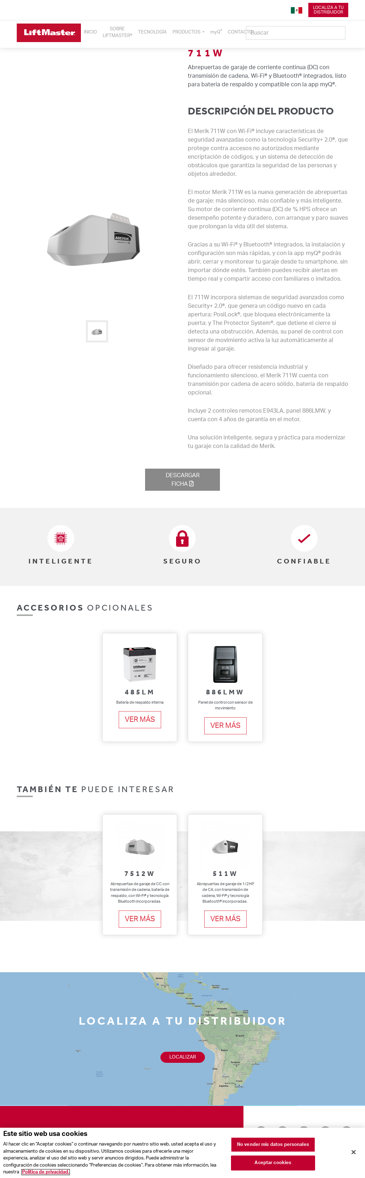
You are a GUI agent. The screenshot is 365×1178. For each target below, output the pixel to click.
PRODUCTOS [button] (187, 32)
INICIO (90, 32)
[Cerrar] (353, 1154)
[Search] (295, 33)
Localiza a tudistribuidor (328, 9)
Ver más (140, 719)
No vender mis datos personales (273, 1146)
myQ (216, 31)
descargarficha (183, 480)
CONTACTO (240, 32)
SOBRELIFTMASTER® (117, 32)
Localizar (182, 1057)
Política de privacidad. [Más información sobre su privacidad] (45, 1174)
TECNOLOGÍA (152, 32)
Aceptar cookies (273, 1164)
